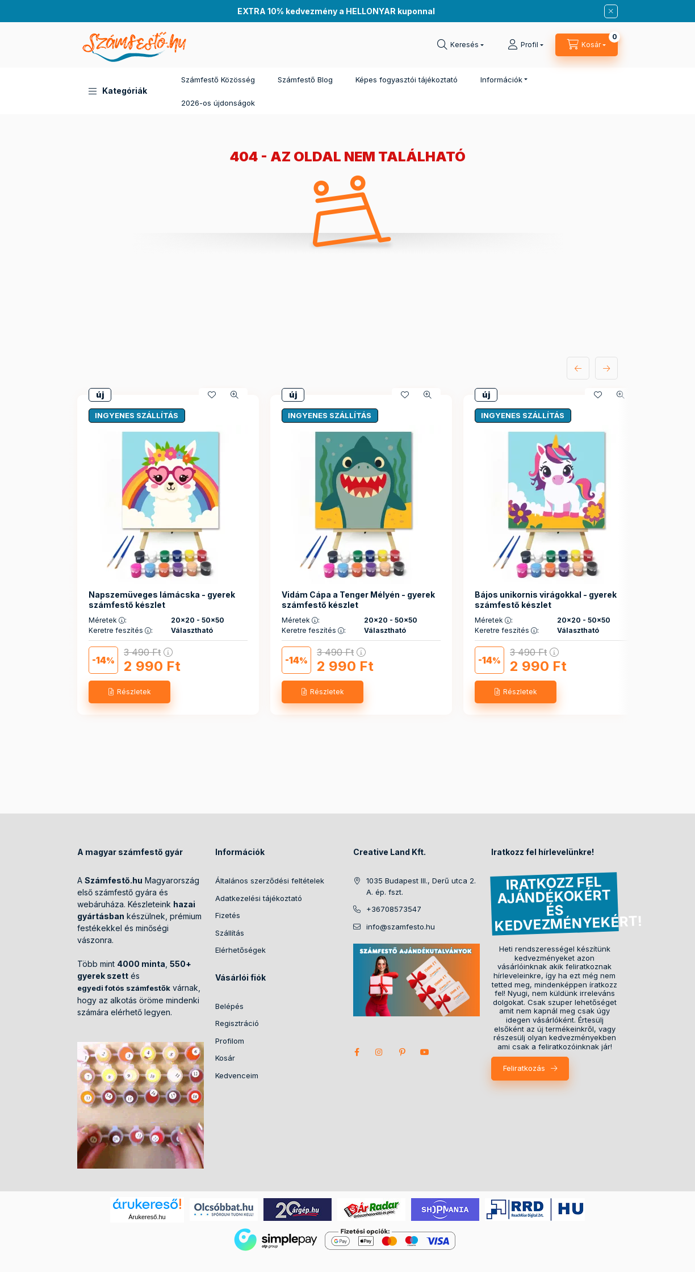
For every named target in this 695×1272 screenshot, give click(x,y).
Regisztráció (237, 1023)
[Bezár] (611, 11)
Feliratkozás (524, 1068)
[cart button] (586, 45)
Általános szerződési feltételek (269, 880)
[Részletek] (129, 692)
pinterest (402, 1052)
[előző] (578, 368)
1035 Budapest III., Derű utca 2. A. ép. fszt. (421, 886)
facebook (356, 1052)
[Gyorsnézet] (234, 395)
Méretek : (108, 620)
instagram (379, 1052)
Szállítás (229, 932)
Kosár (225, 1057)
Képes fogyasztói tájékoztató (406, 79)
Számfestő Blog (305, 79)
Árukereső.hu (146, 1216)
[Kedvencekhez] (211, 395)
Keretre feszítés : (121, 631)
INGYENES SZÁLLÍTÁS (136, 415)
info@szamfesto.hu (400, 926)
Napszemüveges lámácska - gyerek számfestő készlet (162, 600)
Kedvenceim (236, 1075)
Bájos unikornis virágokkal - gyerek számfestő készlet (546, 600)
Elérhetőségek (240, 949)
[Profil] (525, 45)
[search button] (460, 45)
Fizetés (227, 915)
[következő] (606, 368)
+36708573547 (393, 909)
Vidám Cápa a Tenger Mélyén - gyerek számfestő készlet (358, 600)
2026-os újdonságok (218, 102)
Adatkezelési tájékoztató (258, 898)
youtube (424, 1052)
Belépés (229, 1006)
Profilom (229, 1040)
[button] (117, 91)
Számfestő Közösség (218, 79)
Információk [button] (501, 79)
